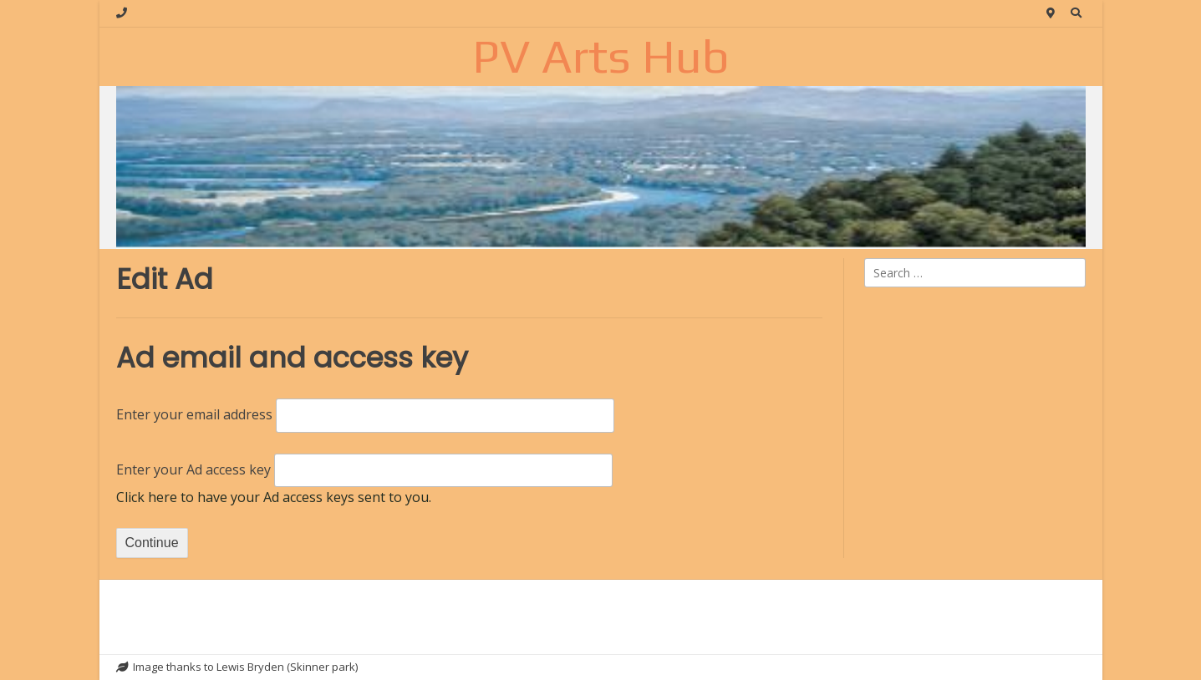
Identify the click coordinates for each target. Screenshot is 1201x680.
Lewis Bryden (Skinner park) (287, 666)
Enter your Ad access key (193, 469)
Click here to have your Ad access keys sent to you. (273, 497)
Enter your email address (194, 414)
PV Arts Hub (600, 56)
